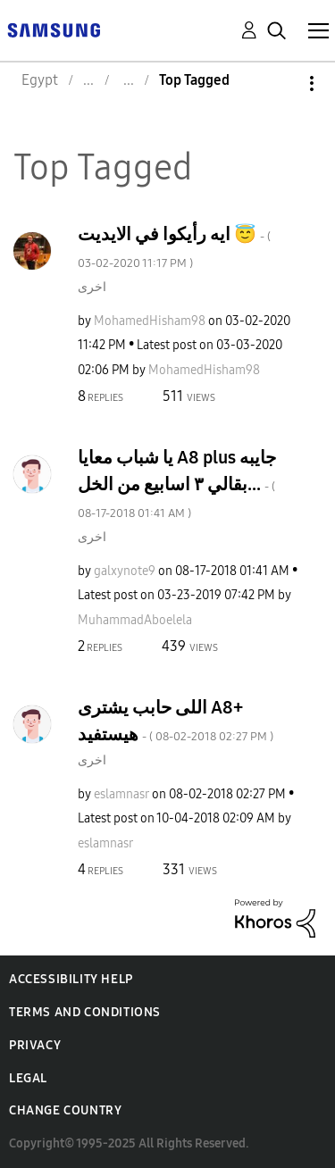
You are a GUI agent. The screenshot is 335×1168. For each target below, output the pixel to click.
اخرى (92, 287)
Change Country (65, 1110)
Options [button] (281, 83)
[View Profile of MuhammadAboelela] (135, 620)
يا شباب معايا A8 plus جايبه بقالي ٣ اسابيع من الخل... (177, 483)
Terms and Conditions (85, 1012)
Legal (28, 1078)
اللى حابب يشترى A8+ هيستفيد (175, 721)
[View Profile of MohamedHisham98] (149, 321)
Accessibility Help (71, 979)
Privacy (35, 1045)
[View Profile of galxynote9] (124, 571)
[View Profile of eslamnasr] (121, 794)
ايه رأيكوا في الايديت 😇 (174, 247)
